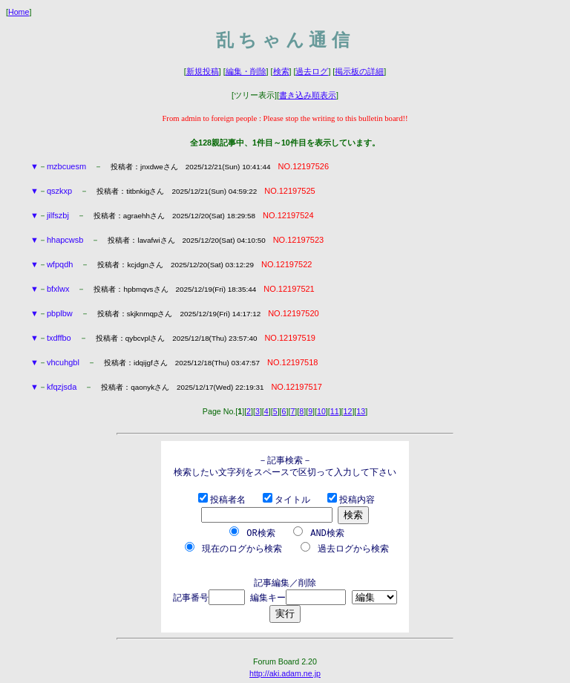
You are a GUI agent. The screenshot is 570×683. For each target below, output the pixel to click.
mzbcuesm (66, 166)
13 (360, 411)
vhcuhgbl (63, 362)
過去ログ (311, 71)
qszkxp (59, 190)
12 (348, 411)
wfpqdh (60, 264)
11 (334, 411)
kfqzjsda (61, 386)
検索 (281, 71)
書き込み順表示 (307, 95)
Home (18, 11)
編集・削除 (246, 71)
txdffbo (59, 337)
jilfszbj (58, 215)
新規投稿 (202, 71)
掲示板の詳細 (359, 71)
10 (321, 411)
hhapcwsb (65, 239)
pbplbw (60, 313)
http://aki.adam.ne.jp (285, 671)
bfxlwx (58, 288)
